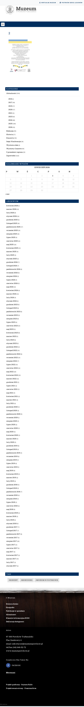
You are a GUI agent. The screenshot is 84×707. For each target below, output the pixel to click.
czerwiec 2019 (12, 468)
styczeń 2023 (11, 344)
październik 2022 (13, 355)
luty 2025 (10, 256)
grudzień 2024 (12, 263)
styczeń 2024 (11, 302)
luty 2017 (10, 563)
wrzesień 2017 (12, 538)
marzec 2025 (11, 252)
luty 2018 (10, 521)
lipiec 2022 (10, 365)
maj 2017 (9, 553)
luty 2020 (10, 443)
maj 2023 (9, 330)
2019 (10, 107)
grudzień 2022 (12, 348)
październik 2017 (13, 535)
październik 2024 (13, 270)
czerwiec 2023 (12, 327)
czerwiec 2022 (12, 369)
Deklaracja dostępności (15, 622)
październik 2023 (13, 312)
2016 (10, 100)
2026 (10, 128)
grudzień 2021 (11, 383)
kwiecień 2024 (12, 291)
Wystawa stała (12, 146)
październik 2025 (13, 228)
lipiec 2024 (10, 281)
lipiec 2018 (10, 503)
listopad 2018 (11, 489)
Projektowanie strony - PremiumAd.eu (21, 689)
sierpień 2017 (11, 542)
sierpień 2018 (11, 500)
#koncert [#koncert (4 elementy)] (13, 581)
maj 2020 (9, 432)
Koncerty (10, 139)
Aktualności (11, 94)
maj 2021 (9, 394)
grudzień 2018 (11, 485)
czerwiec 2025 (12, 242)
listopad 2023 (11, 309)
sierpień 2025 (11, 235)
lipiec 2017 (10, 545)
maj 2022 (9, 372)
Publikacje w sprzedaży (15, 612)
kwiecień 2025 (12, 249)
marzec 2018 (11, 517)
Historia (9, 135)
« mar (7, 195)
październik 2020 (13, 415)
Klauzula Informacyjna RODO (18, 619)
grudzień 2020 (12, 408)
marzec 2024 (11, 295)
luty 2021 (10, 404)
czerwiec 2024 (12, 284)
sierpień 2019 (11, 461)
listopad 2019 (11, 450)
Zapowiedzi (11, 156)
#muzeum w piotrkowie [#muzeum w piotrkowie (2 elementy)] (47, 581)
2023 (10, 117)
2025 (10, 124)
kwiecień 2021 (12, 397)
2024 (10, 121)
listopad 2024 (11, 267)
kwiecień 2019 (12, 475)
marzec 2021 (11, 401)
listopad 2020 (11, 411)
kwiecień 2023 (12, 334)
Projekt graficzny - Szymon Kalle (19, 685)
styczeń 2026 (11, 217)
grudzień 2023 (12, 305)
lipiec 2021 (10, 387)
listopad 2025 (11, 224)
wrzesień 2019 (12, 457)
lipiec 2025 (10, 238)
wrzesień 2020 (12, 418)
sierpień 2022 (11, 362)
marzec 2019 (11, 478)
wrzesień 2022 (12, 358)
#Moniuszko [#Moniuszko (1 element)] (26, 581)
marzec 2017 (11, 560)
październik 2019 (13, 454)
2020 (10, 110)
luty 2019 (10, 482)
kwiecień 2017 (12, 556)
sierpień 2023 (11, 319)
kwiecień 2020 (12, 436)
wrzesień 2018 (12, 496)
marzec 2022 (11, 380)
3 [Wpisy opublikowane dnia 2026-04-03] (52, 177)
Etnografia (10, 608)
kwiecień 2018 (12, 514)
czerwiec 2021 (12, 390)
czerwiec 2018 (12, 507)
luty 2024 (10, 298)
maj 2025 (9, 245)
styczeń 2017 (11, 567)
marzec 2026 (11, 210)
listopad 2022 (11, 351)
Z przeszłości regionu (14, 153)
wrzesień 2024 (12, 274)
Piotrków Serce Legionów (71, 2)
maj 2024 (9, 288)
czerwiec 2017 (12, 549)
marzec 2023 (11, 337)
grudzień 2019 (11, 447)
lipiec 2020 (10, 425)
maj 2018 (9, 510)
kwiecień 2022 (12, 376)
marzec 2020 (11, 440)
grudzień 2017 (11, 528)
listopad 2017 (11, 531)
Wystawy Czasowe (14, 149)
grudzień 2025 (12, 221)
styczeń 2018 (11, 524)
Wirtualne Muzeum (47, 2)
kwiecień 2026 (12, 206)
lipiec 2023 (10, 323)
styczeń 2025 (11, 259)
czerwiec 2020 (12, 429)
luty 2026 (10, 214)
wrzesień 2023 (12, 316)
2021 (10, 114)
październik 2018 (13, 493)
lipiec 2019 (10, 464)
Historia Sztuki (12, 605)
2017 (10, 103)
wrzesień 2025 (12, 231)
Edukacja (9, 132)
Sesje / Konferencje (13, 142)
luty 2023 (10, 341)
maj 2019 (9, 471)
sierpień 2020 (11, 422)
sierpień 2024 (11, 277)
